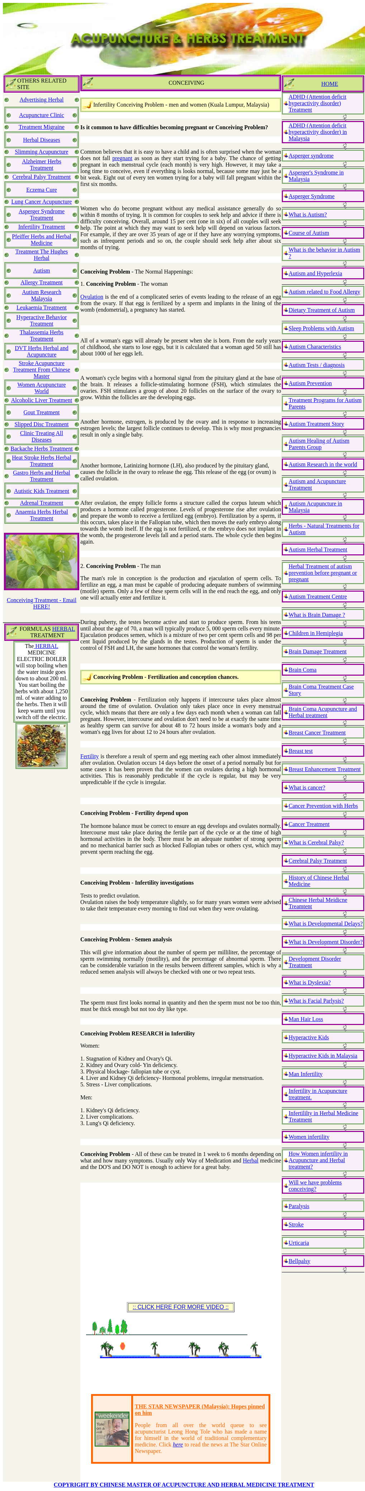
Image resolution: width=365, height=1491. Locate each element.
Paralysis (299, 1206)
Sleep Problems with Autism (321, 328)
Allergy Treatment (41, 282)
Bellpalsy (299, 1261)
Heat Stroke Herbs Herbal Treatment (41, 461)
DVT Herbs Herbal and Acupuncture (41, 351)
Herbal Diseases (41, 140)
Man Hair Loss (306, 1019)
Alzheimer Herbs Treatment (41, 164)
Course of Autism (309, 233)
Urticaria (299, 1243)
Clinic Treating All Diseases (41, 436)
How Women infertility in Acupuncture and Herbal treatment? (318, 1160)
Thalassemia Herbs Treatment (41, 335)
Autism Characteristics (315, 347)
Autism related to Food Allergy (324, 292)
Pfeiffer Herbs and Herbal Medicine (41, 239)
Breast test (301, 751)
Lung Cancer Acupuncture (41, 202)
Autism (41, 270)
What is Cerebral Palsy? (316, 842)
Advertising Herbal (41, 100)
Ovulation (91, 297)
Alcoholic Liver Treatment (41, 400)
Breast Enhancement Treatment (325, 769)
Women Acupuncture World (41, 388)
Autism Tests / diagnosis (317, 365)
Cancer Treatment (309, 824)
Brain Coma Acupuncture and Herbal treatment (323, 712)
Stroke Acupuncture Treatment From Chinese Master (41, 369)
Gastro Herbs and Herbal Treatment (41, 476)
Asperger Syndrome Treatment (42, 214)
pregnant (122, 158)
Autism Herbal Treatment (318, 549)
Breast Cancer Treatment (317, 733)
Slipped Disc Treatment (41, 424)
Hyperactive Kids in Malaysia (323, 1056)
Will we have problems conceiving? (315, 1185)
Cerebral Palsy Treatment (42, 177)
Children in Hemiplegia (316, 633)
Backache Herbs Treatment (41, 449)
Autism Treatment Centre (318, 596)
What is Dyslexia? (310, 982)
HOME (329, 84)
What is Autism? (308, 214)
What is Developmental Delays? (326, 924)
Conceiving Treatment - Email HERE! (41, 603)
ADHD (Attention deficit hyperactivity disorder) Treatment (317, 103)
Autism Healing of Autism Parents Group (319, 444)
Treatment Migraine (42, 127)
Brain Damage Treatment (318, 651)
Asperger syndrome (311, 156)
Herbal (251, 1160)
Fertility (89, 756)
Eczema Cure (41, 190)
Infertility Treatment (41, 227)
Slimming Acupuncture (41, 152)
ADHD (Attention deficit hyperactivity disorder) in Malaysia (318, 131)
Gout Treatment (42, 412)
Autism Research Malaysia (41, 295)
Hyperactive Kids (309, 1037)
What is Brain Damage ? (317, 615)
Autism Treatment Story (316, 424)
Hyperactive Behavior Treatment (41, 320)
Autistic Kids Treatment (41, 491)
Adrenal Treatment (41, 503)
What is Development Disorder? (326, 942)
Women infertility (309, 1137)
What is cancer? (307, 787)
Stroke (296, 1224)
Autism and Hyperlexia (315, 273)
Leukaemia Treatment (41, 307)
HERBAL (63, 629)
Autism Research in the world (323, 464)
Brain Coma (303, 670)
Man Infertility (306, 1074)
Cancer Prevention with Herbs (323, 806)
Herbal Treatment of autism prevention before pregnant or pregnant (323, 572)
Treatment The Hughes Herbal (41, 254)
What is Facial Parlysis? (316, 1001)
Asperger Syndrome (312, 196)
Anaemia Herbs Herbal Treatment (41, 515)
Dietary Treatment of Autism (322, 310)
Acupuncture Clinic (41, 115)
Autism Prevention (310, 383)
